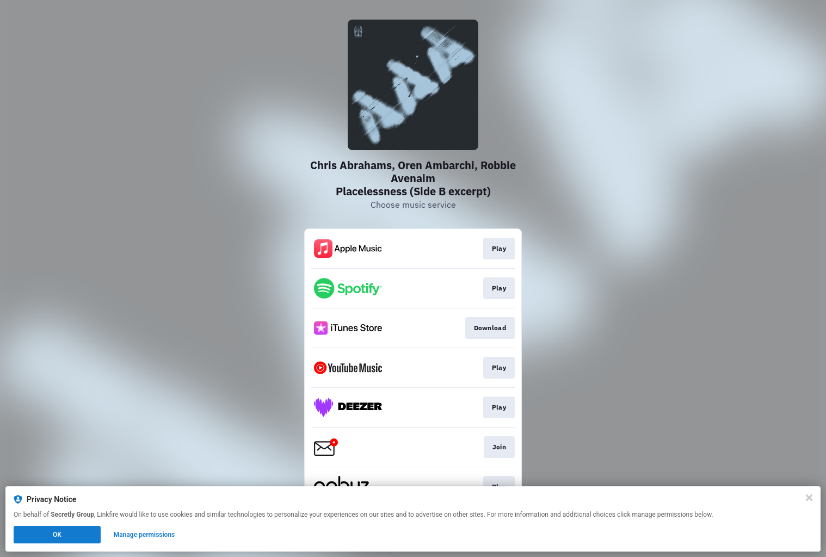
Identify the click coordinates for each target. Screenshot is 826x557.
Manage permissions (144, 535)
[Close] (809, 497)
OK (57, 535)
